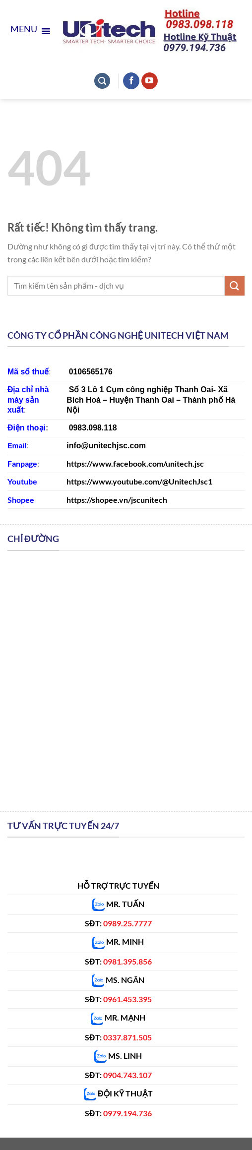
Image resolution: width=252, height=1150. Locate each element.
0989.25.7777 (127, 923)
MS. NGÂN (124, 979)
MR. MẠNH (118, 1017)
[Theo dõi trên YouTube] (149, 80)
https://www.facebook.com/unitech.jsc (135, 463)
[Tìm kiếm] (102, 81)
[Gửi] (235, 285)
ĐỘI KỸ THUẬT (118, 1093)
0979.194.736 (127, 1113)
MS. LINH (118, 1055)
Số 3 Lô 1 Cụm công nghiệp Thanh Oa (140, 389)
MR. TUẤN (118, 903)
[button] (23, 31)
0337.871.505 (127, 1037)
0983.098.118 (93, 428)
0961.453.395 (127, 999)
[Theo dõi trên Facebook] (131, 80)
